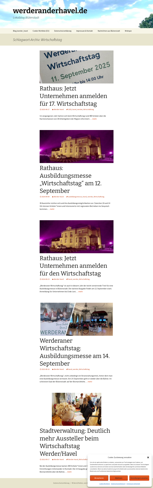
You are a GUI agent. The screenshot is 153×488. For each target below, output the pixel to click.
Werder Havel (59, 109)
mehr (94, 119)
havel (74, 109)
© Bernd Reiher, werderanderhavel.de (86, 483)
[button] (148, 457)
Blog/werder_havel (20, 31)
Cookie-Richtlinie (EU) (41, 31)
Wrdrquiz (128, 31)
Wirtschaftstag (88, 109)
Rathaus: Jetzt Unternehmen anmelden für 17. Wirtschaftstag (73, 96)
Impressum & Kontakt (133, 484)
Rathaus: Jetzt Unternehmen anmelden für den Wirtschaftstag (73, 266)
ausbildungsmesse (75, 197)
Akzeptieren (99, 478)
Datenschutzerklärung (118, 484)
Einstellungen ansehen (139, 478)
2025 (70, 109)
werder (79, 109)
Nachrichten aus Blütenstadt (109, 31)
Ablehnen (118, 478)
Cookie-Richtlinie (104, 484)
